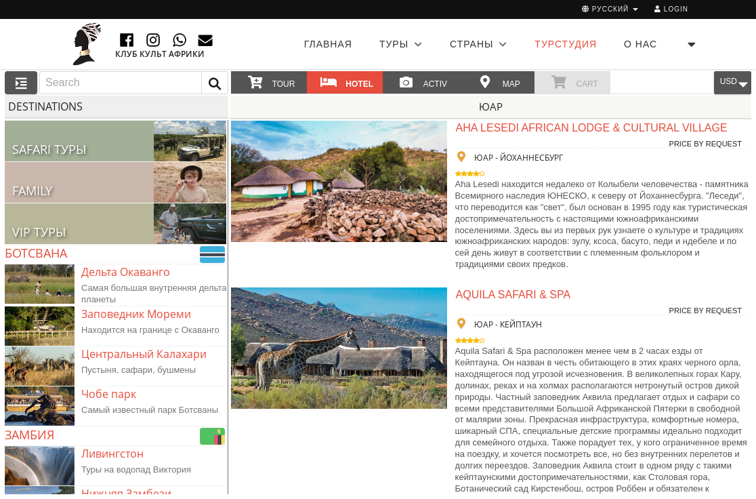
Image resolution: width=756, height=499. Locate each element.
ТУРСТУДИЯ (565, 44)
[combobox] (133, 82)
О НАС (640, 44)
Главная (328, 44)
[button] (214, 82)
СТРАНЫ (478, 44)
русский (610, 9)
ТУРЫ (401, 44)
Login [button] (671, 9)
